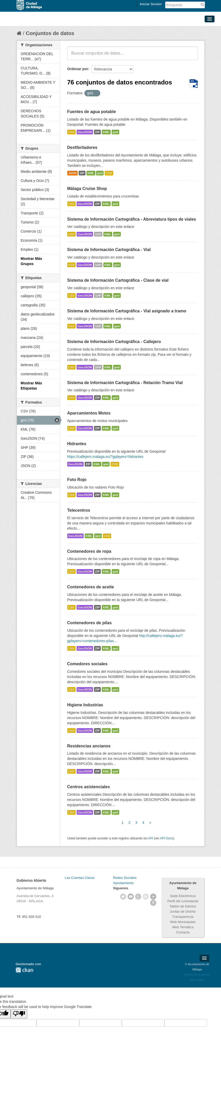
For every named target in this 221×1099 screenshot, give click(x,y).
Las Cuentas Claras (80, 878)
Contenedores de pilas (89, 623)
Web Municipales (183, 922)
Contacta (183, 932)
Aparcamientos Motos (89, 413)
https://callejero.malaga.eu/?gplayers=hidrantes (105, 457)
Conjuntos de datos (50, 33)
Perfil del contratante (182, 901)
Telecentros (78, 510)
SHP (98, 234)
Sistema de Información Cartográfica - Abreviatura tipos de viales (131, 219)
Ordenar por (77, 69)
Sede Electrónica (183, 896)
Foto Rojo (77, 479)
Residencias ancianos (89, 746)
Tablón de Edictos (183, 906)
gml (115, 132)
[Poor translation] (19, 1013)
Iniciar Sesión (151, 4)
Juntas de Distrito (183, 911)
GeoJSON (85, 132)
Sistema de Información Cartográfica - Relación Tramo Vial (125, 382)
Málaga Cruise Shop (87, 188)
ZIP (97, 132)
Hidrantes (76, 444)
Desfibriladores (82, 147)
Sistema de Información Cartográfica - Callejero (114, 341)
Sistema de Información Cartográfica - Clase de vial (118, 280)
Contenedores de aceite (90, 587)
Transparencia (183, 917)
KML (106, 132)
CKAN (24, 970)
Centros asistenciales (88, 787)
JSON (72, 173)
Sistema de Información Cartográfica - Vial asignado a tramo (126, 311)
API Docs (166, 838)
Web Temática (182, 927)
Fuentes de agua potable (91, 111)
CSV (71, 132)
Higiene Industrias (85, 705)
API (150, 838)
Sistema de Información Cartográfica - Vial (109, 249)
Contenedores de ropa (89, 551)
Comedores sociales (87, 664)
